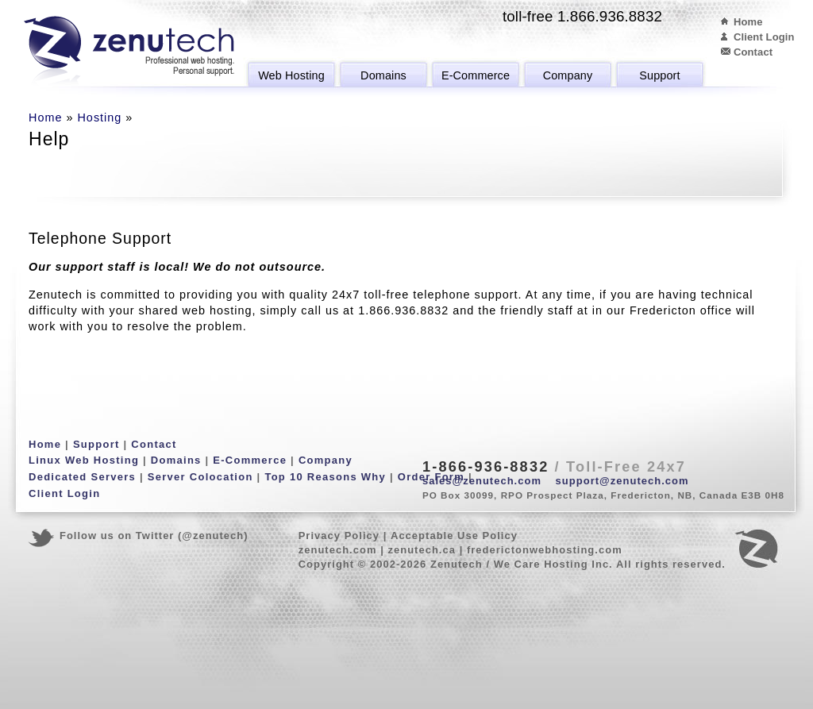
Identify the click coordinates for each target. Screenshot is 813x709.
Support (659, 75)
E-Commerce (475, 75)
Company (568, 75)
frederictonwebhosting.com (544, 550)
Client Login (764, 37)
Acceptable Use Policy (454, 535)
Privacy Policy (339, 535)
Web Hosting (291, 75)
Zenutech (129, 51)
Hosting (99, 117)
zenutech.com (338, 550)
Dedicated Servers (82, 477)
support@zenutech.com (622, 481)
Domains (383, 75)
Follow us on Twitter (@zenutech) (154, 535)
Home (748, 22)
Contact (753, 52)
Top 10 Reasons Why (325, 477)
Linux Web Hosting (84, 460)
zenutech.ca (421, 550)
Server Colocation (200, 477)
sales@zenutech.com (481, 481)
